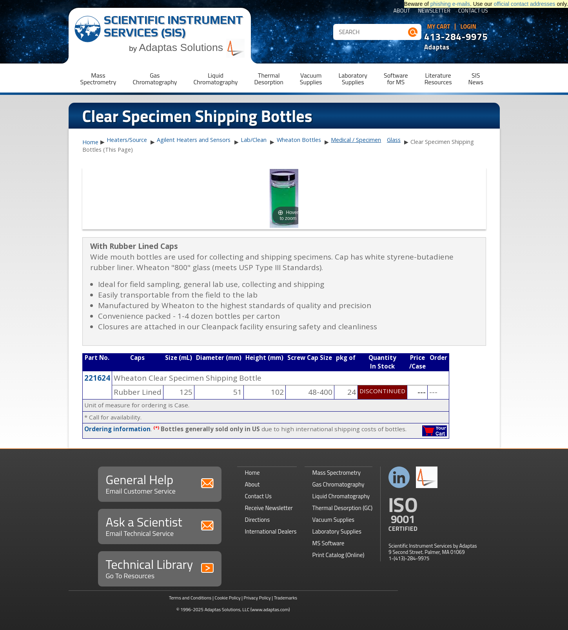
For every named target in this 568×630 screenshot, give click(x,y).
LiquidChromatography (215, 79)
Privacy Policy (257, 597)
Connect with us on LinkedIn (399, 477)
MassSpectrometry (98, 79)
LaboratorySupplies (353, 79)
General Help (160, 483)
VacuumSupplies (311, 79)
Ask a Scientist (160, 525)
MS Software (328, 543)
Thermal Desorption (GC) (342, 507)
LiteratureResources (438, 79)
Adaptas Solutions (192, 47)
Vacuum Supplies (333, 519)
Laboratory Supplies (336, 531)
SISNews (475, 79)
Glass (394, 139)
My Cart (438, 27)
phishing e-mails (450, 4)
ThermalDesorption (268, 79)
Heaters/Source (127, 139)
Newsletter (434, 11)
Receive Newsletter (269, 507)
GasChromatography (154, 79)
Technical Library (160, 568)
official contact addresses (524, 4)
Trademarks (285, 597)
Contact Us (473, 11)
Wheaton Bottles (299, 139)
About (401, 11)
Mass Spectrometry (336, 472)
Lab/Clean (254, 139)
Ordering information (117, 429)
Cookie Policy (227, 597)
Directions (257, 519)
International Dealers (271, 531)
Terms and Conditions (190, 597)
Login (468, 27)
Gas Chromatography (338, 484)
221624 (97, 378)
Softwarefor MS (396, 79)
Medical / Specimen (356, 139)
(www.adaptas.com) (270, 609)
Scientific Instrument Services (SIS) (173, 26)
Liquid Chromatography (341, 496)
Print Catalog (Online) (338, 554)
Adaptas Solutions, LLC (227, 609)
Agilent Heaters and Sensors (193, 139)
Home (90, 142)
